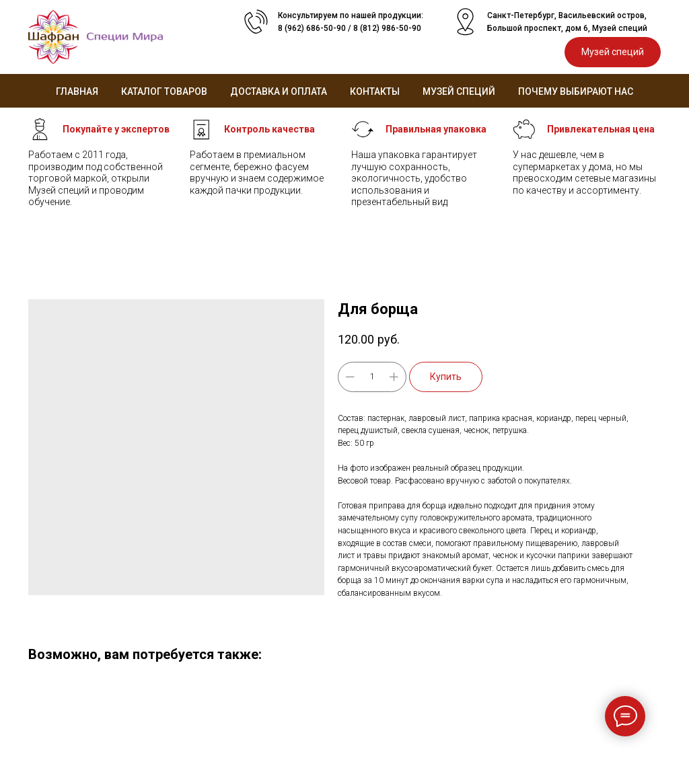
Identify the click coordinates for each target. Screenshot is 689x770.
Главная (77, 91)
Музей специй (459, 91)
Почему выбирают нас (575, 91)
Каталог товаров (164, 91)
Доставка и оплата (278, 91)
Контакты (375, 91)
